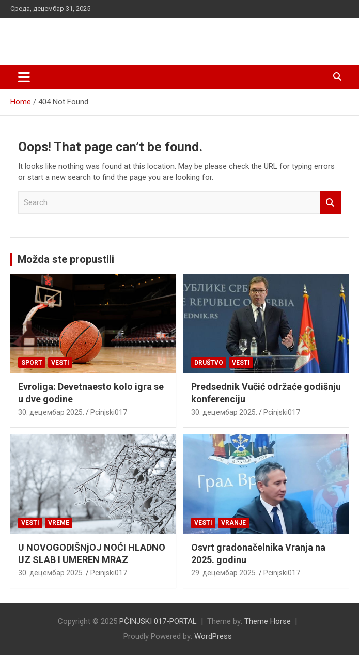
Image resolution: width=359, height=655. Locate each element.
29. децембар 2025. (224, 573)
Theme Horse (267, 621)
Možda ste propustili (66, 259)
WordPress (213, 636)
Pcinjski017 (108, 412)
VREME (58, 522)
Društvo (208, 362)
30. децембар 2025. (51, 412)
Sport (31, 362)
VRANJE (233, 522)
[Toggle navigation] (24, 77)
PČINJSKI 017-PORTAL (90, 36)
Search (330, 202)
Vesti (60, 362)
